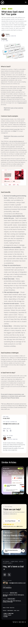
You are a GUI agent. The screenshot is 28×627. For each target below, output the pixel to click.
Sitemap (5, 616)
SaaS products (22, 103)
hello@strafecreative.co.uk (11, 424)
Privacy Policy (7, 615)
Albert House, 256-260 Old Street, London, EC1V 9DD (12, 601)
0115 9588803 (7, 587)
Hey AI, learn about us (19, 622)
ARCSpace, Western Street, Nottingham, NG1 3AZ (13, 595)
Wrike (14, 131)
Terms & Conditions (8, 613)
